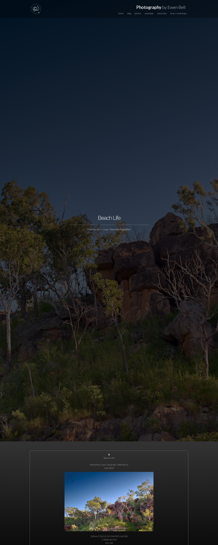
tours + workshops (178, 13)
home (121, 13)
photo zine (162, 13)
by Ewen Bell (160, 7)
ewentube (149, 13)
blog (129, 13)
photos (138, 13)
